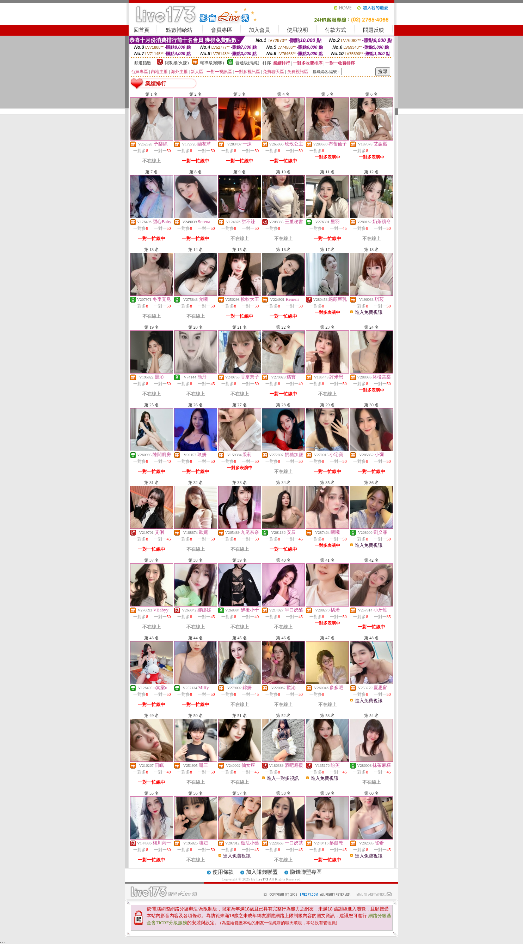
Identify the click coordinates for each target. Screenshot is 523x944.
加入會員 (259, 30)
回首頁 (141, 30)
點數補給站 (179, 30)
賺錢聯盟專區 (306, 872)
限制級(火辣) (177, 62)
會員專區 (221, 30)
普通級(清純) (247, 62)
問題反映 (373, 30)
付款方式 (335, 30)
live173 (262, 879)
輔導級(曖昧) (212, 62)
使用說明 (297, 30)
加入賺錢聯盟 (262, 872)
